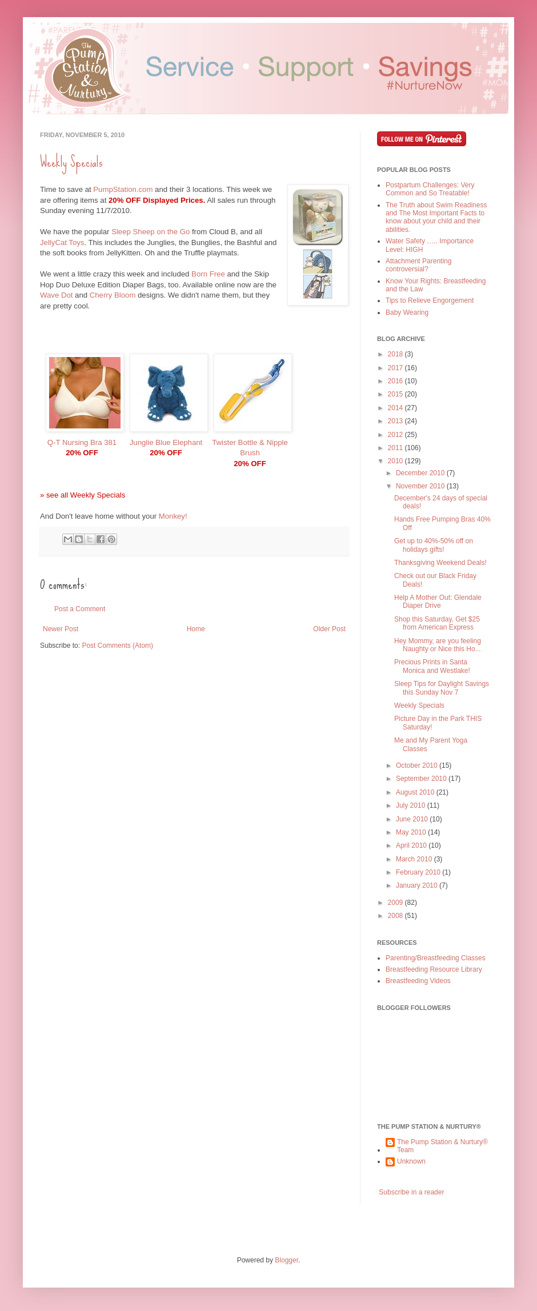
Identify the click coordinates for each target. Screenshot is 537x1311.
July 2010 (411, 805)
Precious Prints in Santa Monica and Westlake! (432, 666)
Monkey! (173, 516)
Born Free (208, 274)
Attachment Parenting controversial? (418, 265)
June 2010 (413, 819)
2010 (396, 461)
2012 (396, 435)
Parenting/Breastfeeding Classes (436, 958)
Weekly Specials (71, 162)
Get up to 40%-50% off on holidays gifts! (433, 545)
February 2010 (419, 872)
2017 (396, 368)
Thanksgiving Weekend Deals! (440, 563)
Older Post (329, 629)
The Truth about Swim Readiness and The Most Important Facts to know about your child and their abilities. (436, 217)
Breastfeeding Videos (418, 981)
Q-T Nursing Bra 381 (82, 442)
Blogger (286, 1260)
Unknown (411, 1161)
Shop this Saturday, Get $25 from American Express (437, 623)
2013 (396, 421)
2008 (396, 916)
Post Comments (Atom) (117, 646)
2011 (396, 448)
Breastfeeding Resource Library (434, 969)
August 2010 (416, 792)
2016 (396, 381)
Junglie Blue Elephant (166, 442)
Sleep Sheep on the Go (150, 231)
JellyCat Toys (62, 242)
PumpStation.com (123, 189)
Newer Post (60, 629)
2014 (396, 408)
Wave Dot (56, 295)
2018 (396, 354)
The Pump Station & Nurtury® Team (442, 1146)
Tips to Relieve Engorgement (430, 300)
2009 (396, 903)
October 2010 (417, 765)
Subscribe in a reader (411, 1192)
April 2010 (412, 845)
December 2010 (421, 473)
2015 (396, 394)
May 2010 (412, 832)
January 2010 (417, 885)
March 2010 (415, 859)
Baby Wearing (407, 312)
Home (196, 629)
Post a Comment (79, 609)
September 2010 (422, 779)
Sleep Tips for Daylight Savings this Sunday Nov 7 (441, 688)
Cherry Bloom (113, 295)
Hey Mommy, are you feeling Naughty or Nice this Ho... (437, 645)
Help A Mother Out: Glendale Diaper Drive (438, 602)
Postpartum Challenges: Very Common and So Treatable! (430, 189)
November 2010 (421, 486)
